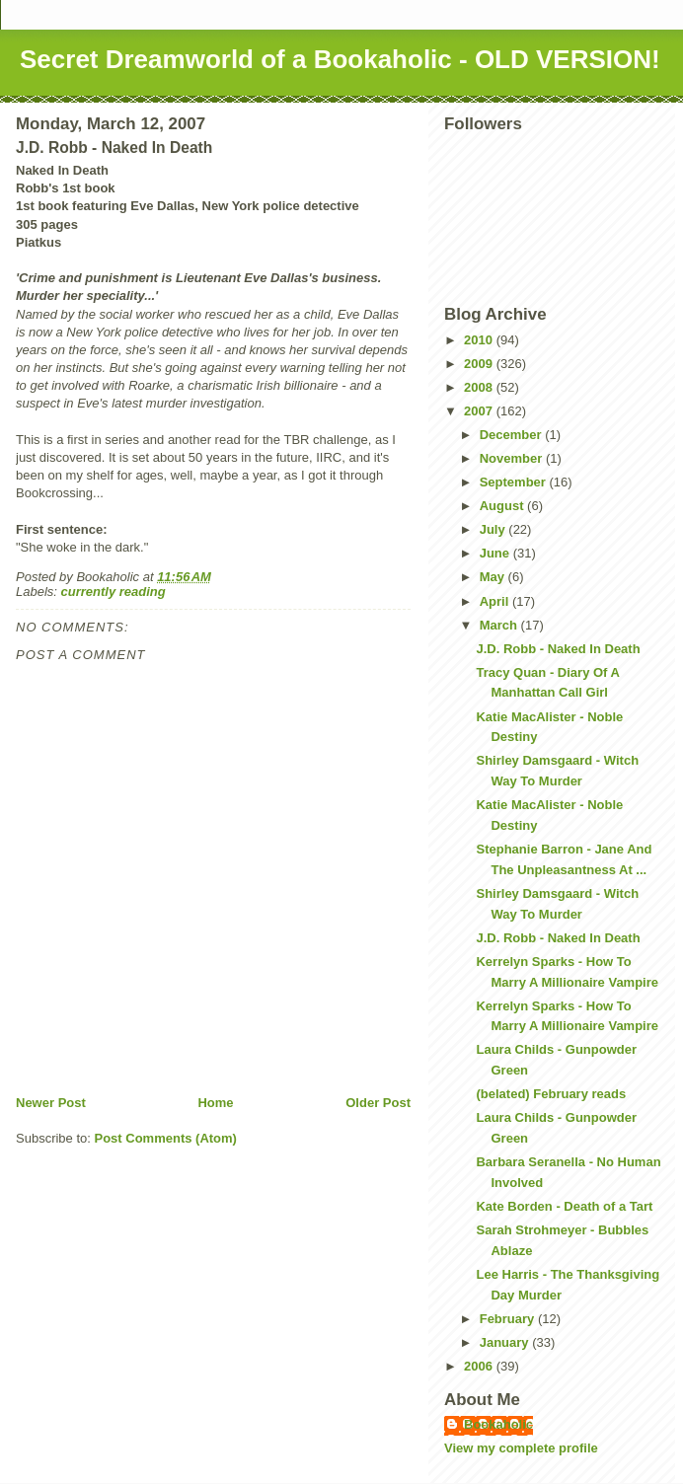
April (496, 601)
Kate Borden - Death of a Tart (564, 1206)
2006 (480, 1366)
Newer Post (51, 1102)
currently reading (113, 591)
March (500, 625)
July (494, 529)
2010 (480, 340)
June (496, 553)
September (515, 482)
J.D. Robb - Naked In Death (558, 648)
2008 (480, 387)
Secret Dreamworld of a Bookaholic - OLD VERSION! (340, 59)
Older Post (378, 1102)
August (503, 505)
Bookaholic (498, 1424)
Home (215, 1102)
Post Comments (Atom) (166, 1138)
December (512, 434)
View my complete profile (521, 1448)
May (494, 576)
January (506, 1342)
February (509, 1318)
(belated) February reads (551, 1093)
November (513, 458)
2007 (480, 411)
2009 (480, 363)
